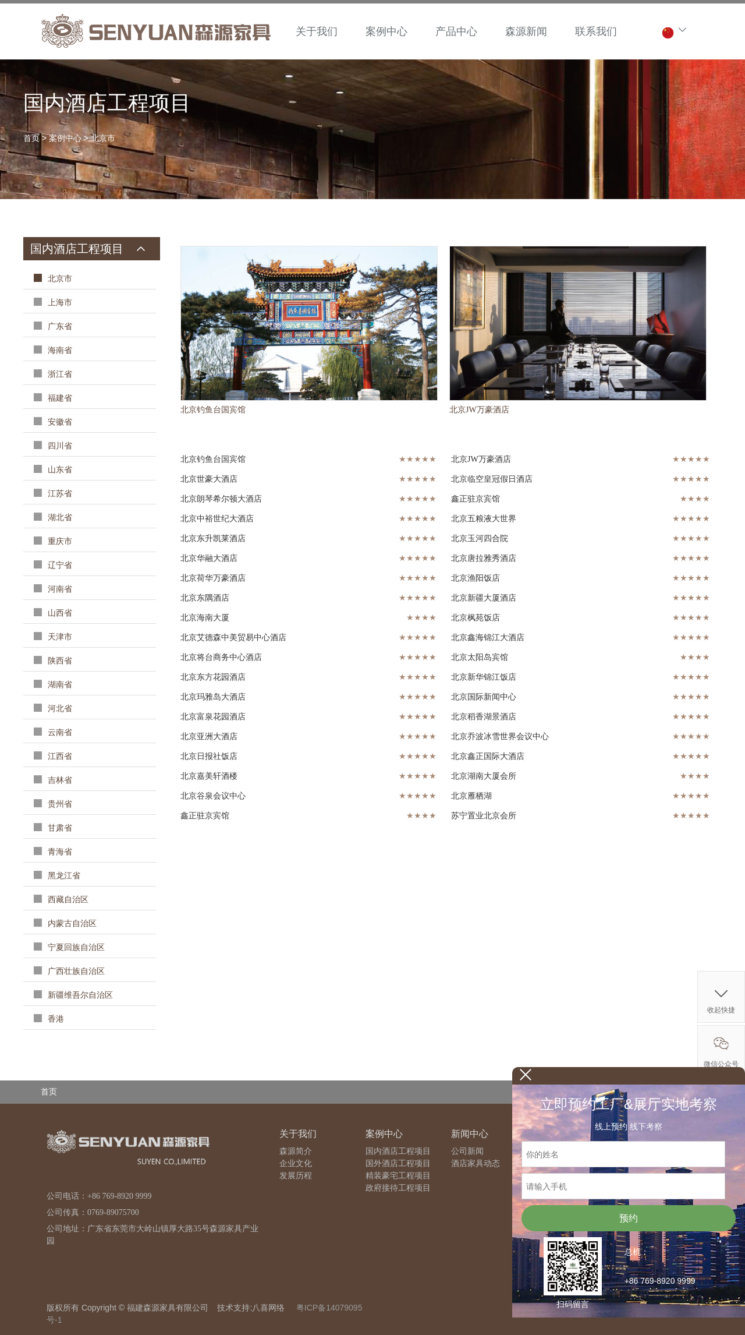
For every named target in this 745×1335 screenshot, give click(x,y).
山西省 (58, 613)
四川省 (58, 446)
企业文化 (295, 1163)
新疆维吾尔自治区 (79, 995)
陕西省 (58, 660)
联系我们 (596, 31)
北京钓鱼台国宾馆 (213, 409)
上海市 (58, 302)
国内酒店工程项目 (398, 1151)
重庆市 (58, 541)
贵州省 (58, 804)
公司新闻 (467, 1151)
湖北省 (58, 517)
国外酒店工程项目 (398, 1163)
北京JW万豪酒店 (479, 409)
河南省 (58, 589)
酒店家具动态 (475, 1163)
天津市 (58, 637)
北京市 (103, 138)
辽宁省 (58, 565)
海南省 (58, 350)
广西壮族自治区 (75, 971)
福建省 (58, 398)
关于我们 (317, 31)
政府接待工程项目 (398, 1188)
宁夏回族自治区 (75, 947)
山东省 (58, 469)
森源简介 (295, 1151)
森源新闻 (526, 31)
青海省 (58, 851)
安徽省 (58, 422)
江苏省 (58, 493)
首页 (31, 138)
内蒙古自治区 (71, 923)
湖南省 (58, 684)
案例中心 (386, 31)
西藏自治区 (66, 899)
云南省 (58, 732)
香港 (54, 1019)
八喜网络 (268, 1307)
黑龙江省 (62, 875)
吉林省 (58, 780)
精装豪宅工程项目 (398, 1175)
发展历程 (295, 1175)
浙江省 (58, 374)
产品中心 (456, 31)
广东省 (58, 326)
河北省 (58, 708)
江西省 (58, 756)
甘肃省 (58, 828)
